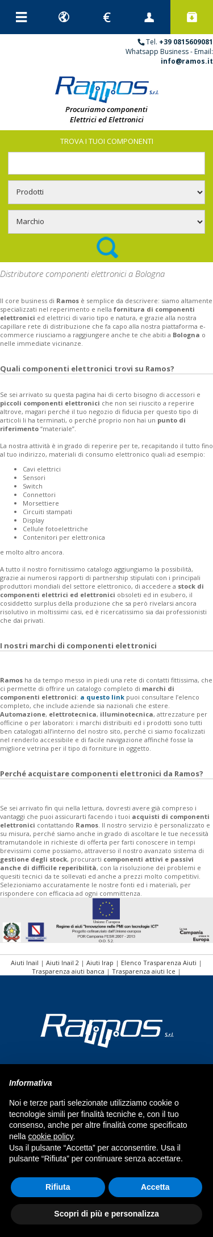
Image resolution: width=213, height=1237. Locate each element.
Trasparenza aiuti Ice (144, 971)
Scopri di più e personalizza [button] (106, 1213)
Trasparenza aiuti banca (68, 971)
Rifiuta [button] (57, 1187)
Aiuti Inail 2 (62, 962)
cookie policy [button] (50, 1136)
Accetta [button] (155, 1187)
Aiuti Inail (25, 962)
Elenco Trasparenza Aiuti (159, 962)
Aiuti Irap (100, 962)
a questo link (102, 697)
